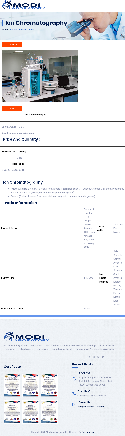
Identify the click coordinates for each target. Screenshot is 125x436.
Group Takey (88, 432)
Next (12, 108)
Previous (13, 44)
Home (5, 29)
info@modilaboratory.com (91, 406)
